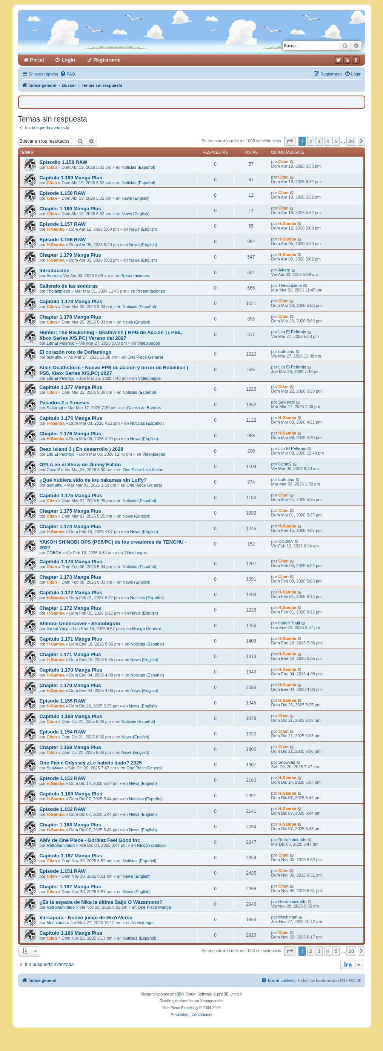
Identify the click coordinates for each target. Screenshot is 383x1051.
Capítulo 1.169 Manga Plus (71, 716)
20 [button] (351, 141)
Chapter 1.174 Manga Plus (70, 526)
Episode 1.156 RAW (63, 239)
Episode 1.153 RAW (63, 778)
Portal (37, 60)
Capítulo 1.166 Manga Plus (71, 933)
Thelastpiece (58, 291)
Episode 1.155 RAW (63, 701)
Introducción (55, 270)
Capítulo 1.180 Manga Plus (71, 177)
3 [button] (319, 141)
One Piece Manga (154, 907)
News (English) (135, 198)
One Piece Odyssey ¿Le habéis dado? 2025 (91, 763)
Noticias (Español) (138, 167)
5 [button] (336, 141)
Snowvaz (54, 768)
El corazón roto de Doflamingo (76, 352)
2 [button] (310, 141)
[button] (289, 141)
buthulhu (54, 357)
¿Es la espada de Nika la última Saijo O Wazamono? (101, 902)
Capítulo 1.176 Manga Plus (71, 418)
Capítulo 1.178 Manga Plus (71, 301)
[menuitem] (67, 74)
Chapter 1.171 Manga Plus (70, 654)
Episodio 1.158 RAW (64, 162)
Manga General (146, 628)
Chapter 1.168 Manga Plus (70, 825)
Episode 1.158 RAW (63, 193)
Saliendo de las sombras (69, 286)
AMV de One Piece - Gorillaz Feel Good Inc (90, 840)
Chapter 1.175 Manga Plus (70, 511)
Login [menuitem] (68, 60)
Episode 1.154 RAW (63, 732)
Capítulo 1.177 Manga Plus (71, 387)
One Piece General (145, 357)
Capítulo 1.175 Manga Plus (71, 495)
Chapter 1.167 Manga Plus (70, 886)
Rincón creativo (151, 845)
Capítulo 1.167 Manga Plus (71, 855)
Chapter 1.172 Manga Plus (70, 608)
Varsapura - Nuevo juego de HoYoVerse (86, 917)
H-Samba (55, 229)
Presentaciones (134, 275)
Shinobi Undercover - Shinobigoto (80, 623)
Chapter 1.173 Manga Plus (70, 577)
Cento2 (53, 469)
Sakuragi (54, 407)
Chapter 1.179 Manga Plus (70, 255)
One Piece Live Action (143, 469)
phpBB (176, 994)
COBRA (53, 552)
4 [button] (327, 141)
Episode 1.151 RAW (63, 871)
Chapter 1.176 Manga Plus (70, 433)
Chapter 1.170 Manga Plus (70, 685)
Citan (51, 167)
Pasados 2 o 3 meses (65, 402)
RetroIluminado (60, 845)
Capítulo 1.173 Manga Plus (71, 561)
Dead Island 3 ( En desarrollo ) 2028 (81, 449)
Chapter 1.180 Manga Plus (70, 208)
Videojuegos (148, 343)
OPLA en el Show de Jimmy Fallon (80, 464)
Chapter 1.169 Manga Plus (70, 747)
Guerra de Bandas (144, 407)
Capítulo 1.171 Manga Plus (71, 639)
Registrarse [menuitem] (107, 60)
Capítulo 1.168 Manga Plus (71, 794)
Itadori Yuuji (57, 628)
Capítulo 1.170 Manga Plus (71, 670)
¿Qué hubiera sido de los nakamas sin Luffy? (93, 480)
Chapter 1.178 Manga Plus (70, 317)
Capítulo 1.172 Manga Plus (71, 592)
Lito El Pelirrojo (60, 343)
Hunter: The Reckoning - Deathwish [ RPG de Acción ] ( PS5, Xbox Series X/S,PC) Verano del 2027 (111, 335)
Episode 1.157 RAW (63, 224)
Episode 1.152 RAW (63, 809)
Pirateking (189, 1008)
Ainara (52, 275)
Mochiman (56, 922)
